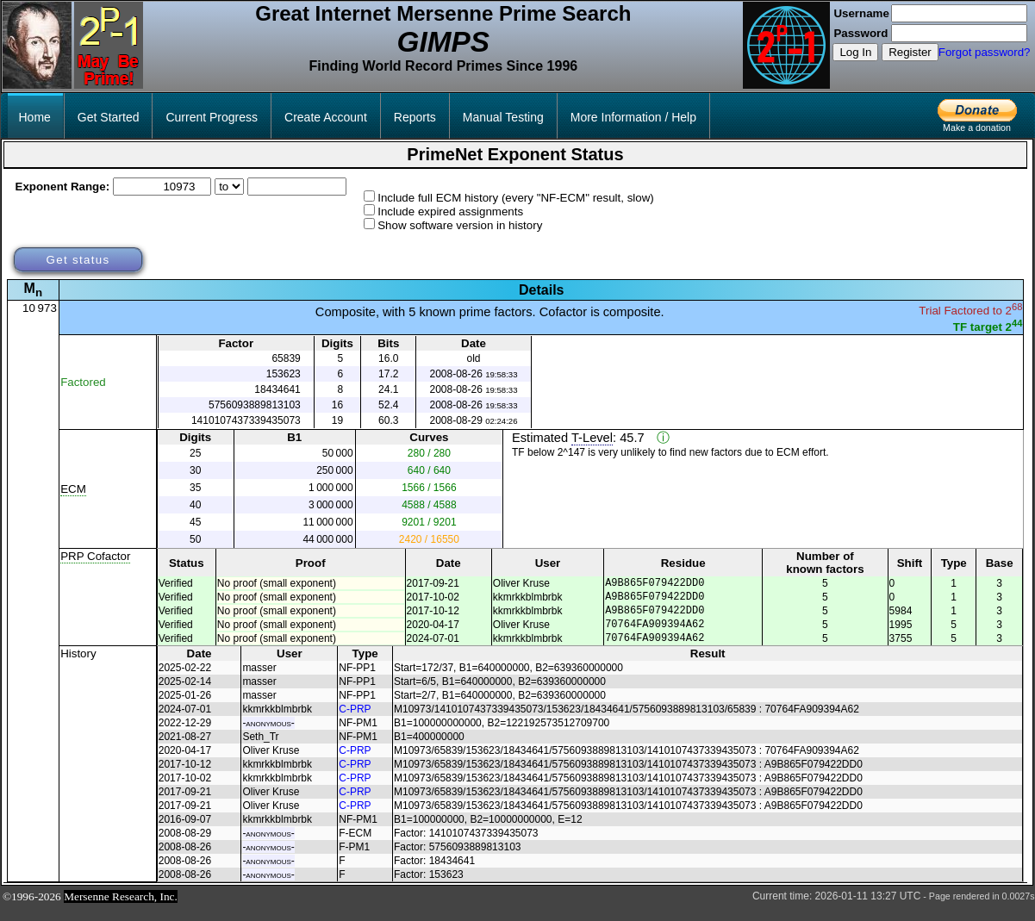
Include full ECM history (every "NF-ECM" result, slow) (515, 197)
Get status (77, 259)
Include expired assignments (450, 211)
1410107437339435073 (246, 420)
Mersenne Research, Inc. (121, 909)
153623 (283, 374)
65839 (285, 358)
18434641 (277, 389)
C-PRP (355, 722)
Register (910, 52)
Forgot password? (984, 52)
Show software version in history (459, 225)
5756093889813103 (255, 405)
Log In (855, 52)
